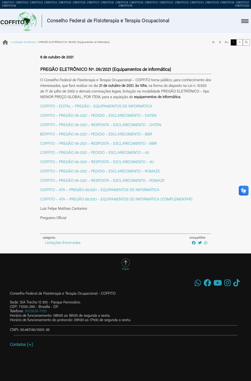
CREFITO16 (227, 2)
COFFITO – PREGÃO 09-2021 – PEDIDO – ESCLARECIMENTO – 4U (94, 153)
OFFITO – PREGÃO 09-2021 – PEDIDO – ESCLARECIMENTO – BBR (97, 134)
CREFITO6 (79, 2)
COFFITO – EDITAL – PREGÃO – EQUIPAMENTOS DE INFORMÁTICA (96, 106)
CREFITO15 (212, 2)
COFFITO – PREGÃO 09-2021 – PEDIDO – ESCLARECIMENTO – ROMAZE (100, 171)
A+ (227, 42)
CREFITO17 (242, 2)
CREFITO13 (181, 2)
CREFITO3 (36, 2)
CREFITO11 (151, 2)
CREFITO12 (166, 2)
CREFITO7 (93, 2)
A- (213, 42)
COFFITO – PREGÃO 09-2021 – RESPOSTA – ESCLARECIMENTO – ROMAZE (102, 181)
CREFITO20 (242, 6)
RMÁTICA (151, 190)
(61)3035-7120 (36, 311)
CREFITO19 (125, 6)
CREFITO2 (22, 2)
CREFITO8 (107, 2)
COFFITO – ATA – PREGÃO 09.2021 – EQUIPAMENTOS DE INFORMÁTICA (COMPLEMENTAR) (116, 199)
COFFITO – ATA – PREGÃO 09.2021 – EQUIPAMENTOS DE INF (90, 190)
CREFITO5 (64, 2)
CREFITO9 (121, 2)
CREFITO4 (50, 2)
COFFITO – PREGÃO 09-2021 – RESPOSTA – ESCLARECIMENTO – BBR (98, 144)
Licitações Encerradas (24, 42)
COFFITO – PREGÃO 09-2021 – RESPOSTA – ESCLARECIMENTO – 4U (97, 162)
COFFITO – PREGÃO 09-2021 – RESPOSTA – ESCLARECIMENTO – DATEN (100, 125)
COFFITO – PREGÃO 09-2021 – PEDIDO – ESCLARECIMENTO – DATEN (98, 116)
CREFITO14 (197, 2)
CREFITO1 (8, 2)
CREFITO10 (136, 2)
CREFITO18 (9, 6)
